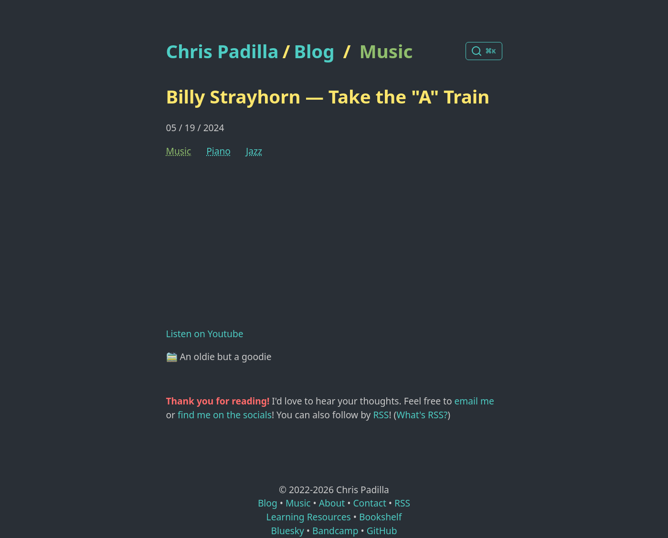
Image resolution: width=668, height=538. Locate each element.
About (332, 503)
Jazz (254, 151)
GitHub (382, 530)
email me (474, 400)
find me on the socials (225, 414)
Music (386, 51)
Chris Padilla (222, 51)
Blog (314, 51)
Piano (218, 151)
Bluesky (287, 530)
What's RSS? (421, 414)
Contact (369, 503)
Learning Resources (308, 516)
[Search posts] (484, 51)
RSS (381, 414)
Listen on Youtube (205, 333)
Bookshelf (380, 516)
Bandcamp (335, 530)
